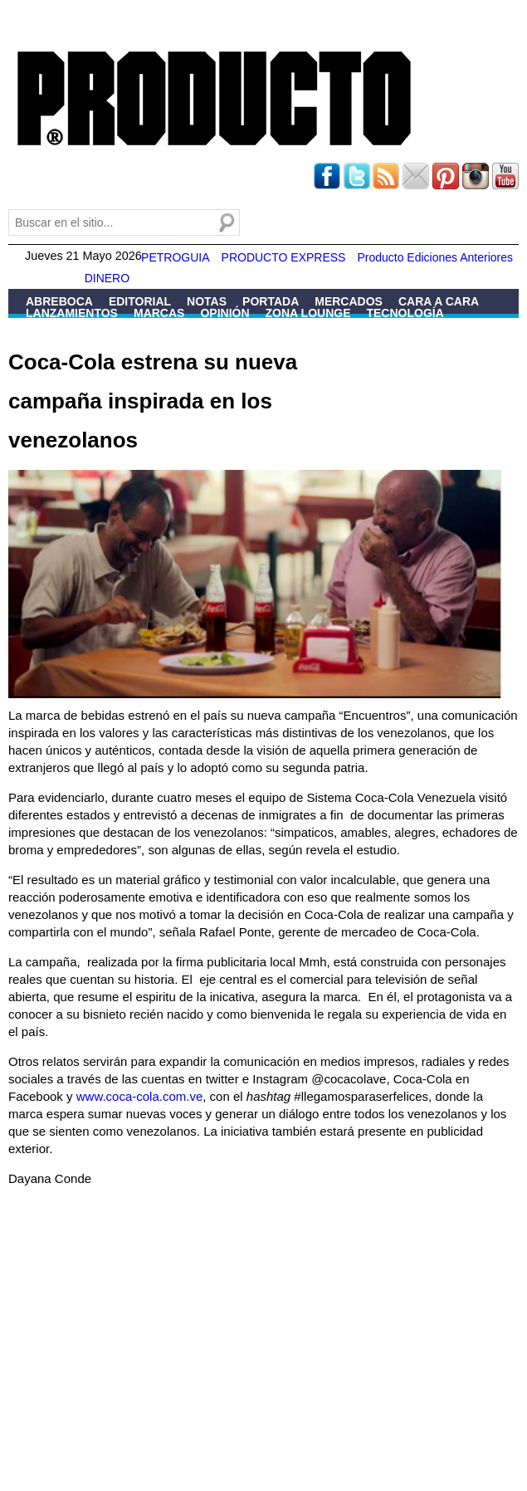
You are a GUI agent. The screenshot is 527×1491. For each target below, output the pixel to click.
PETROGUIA (175, 257)
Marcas (159, 313)
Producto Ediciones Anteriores (435, 257)
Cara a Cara (438, 301)
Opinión (224, 313)
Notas (207, 301)
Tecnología (404, 313)
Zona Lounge (308, 313)
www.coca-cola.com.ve (139, 1096)
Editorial (140, 301)
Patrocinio (61, 324)
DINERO (107, 278)
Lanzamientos (72, 313)
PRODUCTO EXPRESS (284, 257)
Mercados (349, 301)
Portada (270, 301)
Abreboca (59, 301)
